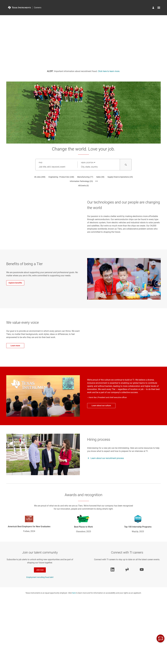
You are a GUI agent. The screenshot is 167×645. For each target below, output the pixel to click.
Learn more (15, 346)
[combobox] (56, 167)
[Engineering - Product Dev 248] (61, 177)
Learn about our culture (101, 405)
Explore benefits (15, 283)
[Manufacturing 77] (85, 177)
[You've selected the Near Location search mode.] (88, 162)
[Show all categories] (96, 181)
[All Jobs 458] (39, 177)
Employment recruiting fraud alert (39, 577)
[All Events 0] (83, 185)
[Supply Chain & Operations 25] (120, 177)
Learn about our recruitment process (107, 458)
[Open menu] (159, 7)
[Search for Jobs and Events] (126, 164)
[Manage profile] (153, 8)
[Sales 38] (100, 177)
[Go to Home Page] (24, 8)
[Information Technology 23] (81, 181)
